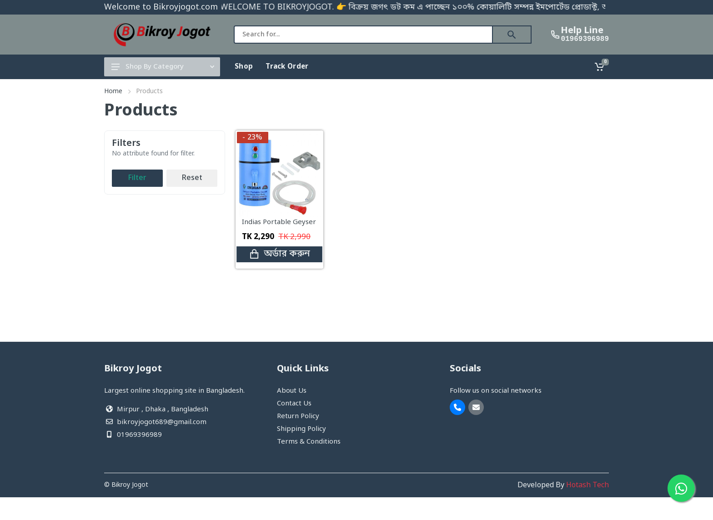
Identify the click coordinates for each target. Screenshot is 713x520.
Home (113, 91)
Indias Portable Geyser (279, 222)
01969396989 (585, 39)
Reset (192, 178)
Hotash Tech (587, 485)
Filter (137, 178)
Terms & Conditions (309, 441)
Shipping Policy (301, 429)
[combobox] (363, 34)
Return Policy (298, 416)
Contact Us (294, 403)
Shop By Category (162, 66)
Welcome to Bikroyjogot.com (161, 7)
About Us (291, 390)
